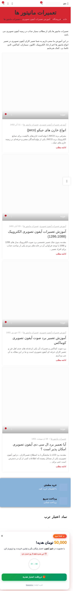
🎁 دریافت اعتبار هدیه (34, 577)
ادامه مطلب (61, 148)
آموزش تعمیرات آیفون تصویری (36, 19)
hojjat (62, 115)
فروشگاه (57, 19)
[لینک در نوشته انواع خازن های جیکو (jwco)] (35, 86)
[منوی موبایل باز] (66, 3)
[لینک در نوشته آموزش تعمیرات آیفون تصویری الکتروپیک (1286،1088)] (35, 188)
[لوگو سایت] (53, 3)
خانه (65, 19)
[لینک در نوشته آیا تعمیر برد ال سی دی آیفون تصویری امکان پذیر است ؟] (35, 400)
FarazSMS (29, 585)
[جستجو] (8, 3)
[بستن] (2, 536)
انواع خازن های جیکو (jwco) (46, 130)
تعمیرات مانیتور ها (30, 124)
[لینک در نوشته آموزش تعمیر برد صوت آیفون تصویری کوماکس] (35, 294)
